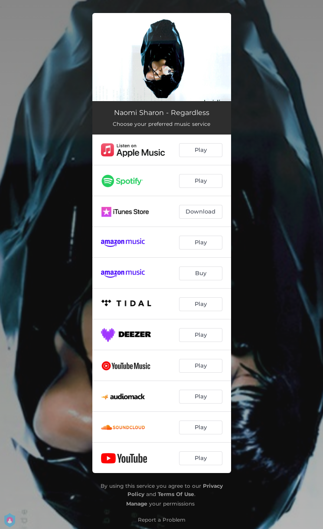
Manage (136, 503)
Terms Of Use (176, 494)
